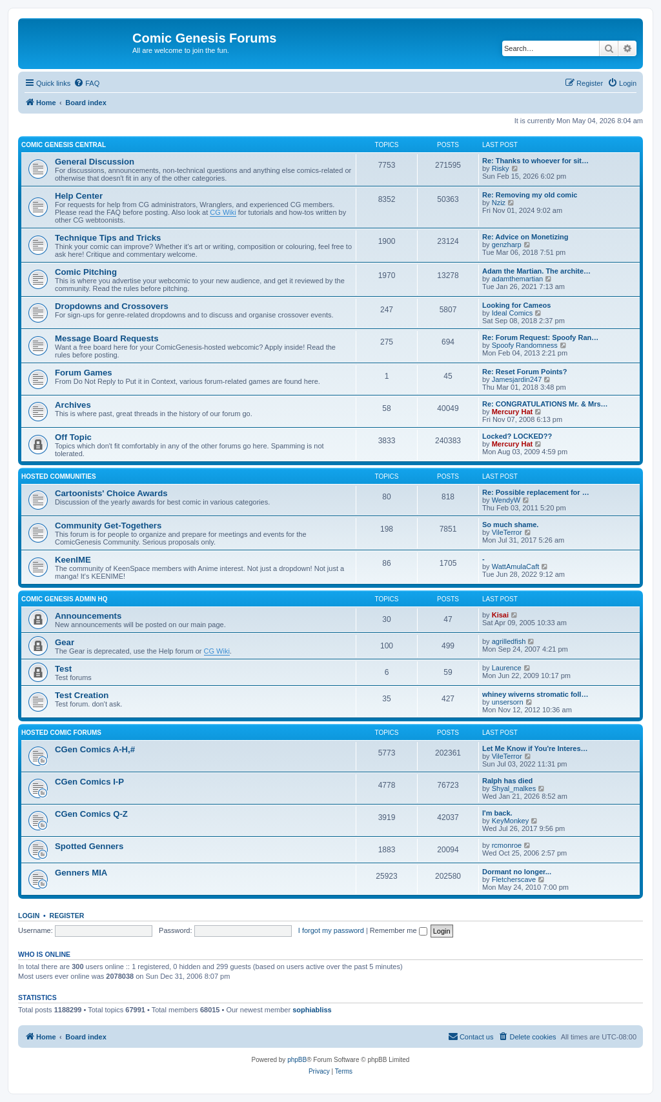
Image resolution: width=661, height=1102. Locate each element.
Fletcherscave (514, 879)
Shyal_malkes (514, 788)
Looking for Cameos (516, 305)
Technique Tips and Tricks (108, 238)
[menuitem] (86, 83)
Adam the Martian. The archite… (536, 271)
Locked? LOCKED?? (517, 436)
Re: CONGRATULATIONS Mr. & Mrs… (545, 404)
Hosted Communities (58, 476)
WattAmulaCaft (516, 566)
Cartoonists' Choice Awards (111, 493)
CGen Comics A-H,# (95, 749)
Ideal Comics (512, 313)
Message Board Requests (107, 338)
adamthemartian (518, 279)
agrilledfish (509, 641)
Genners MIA (81, 872)
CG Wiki (223, 212)
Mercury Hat (512, 412)
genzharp (507, 244)
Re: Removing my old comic (529, 195)
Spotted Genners (89, 846)
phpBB (297, 1059)
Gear (64, 642)
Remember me (398, 930)
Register (67, 915)
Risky (500, 168)
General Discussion (94, 161)
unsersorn (508, 702)
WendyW (506, 500)
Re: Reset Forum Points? (524, 372)
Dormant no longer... (516, 872)
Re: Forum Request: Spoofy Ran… (540, 337)
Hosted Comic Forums (61, 732)
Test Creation (81, 695)
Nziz (498, 202)
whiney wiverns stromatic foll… (535, 694)
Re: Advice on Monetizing (525, 237)
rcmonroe (507, 845)
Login (28, 915)
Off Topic (73, 437)
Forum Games (83, 372)
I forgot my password (331, 930)
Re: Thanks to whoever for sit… (535, 161)
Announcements (88, 616)
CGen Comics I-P (89, 781)
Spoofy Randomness (525, 345)
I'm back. (497, 813)
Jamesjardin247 (517, 379)
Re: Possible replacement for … (535, 492)
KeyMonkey (510, 821)
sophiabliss (312, 1010)
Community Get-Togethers (108, 525)
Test (63, 669)
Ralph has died (507, 781)
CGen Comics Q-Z (91, 814)
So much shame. (510, 524)
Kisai (500, 615)
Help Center (79, 196)
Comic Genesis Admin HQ (64, 599)
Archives (73, 405)
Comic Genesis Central (63, 144)
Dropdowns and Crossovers (111, 306)
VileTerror (507, 532)
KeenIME (73, 560)
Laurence (507, 668)
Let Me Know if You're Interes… (535, 748)
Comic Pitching (86, 272)
